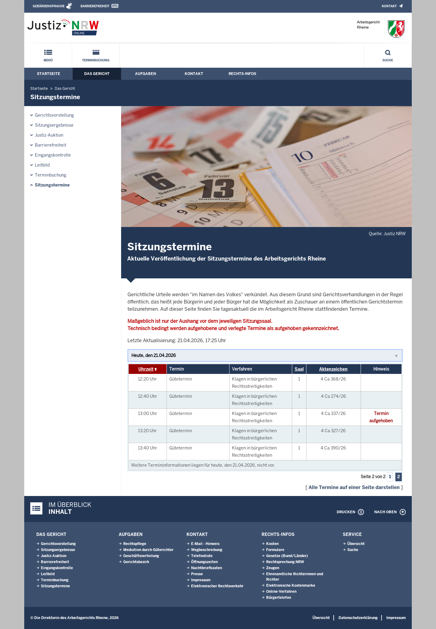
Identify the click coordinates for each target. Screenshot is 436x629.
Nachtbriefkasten (206, 568)
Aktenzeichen (333, 369)
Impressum (200, 580)
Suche (387, 60)
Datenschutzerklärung (358, 617)
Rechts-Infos (242, 73)
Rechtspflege (134, 543)
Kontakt (389, 6)
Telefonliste (202, 555)
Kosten (272, 543)
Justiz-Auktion (49, 135)
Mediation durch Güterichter (148, 549)
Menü (48, 60)
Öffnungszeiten (204, 561)
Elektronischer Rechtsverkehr (217, 586)
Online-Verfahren (281, 591)
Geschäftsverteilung (141, 555)
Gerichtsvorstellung (54, 115)
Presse (197, 574)
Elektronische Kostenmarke (290, 585)
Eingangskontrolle (53, 155)
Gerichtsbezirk (136, 561)
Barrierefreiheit (95, 6)
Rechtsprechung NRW (285, 561)
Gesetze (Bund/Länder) (287, 555)
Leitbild (42, 165)
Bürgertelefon (278, 597)
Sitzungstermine (52, 185)
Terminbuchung (96, 60)
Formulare (275, 549)
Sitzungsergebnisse (54, 125)
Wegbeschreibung (206, 549)
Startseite (48, 73)
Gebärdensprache (48, 6)
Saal (299, 369)
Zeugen (272, 568)
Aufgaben (145, 73)
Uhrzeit (146, 369)
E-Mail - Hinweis (205, 543)
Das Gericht (97, 73)
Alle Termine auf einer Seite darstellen (354, 487)
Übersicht (356, 543)
